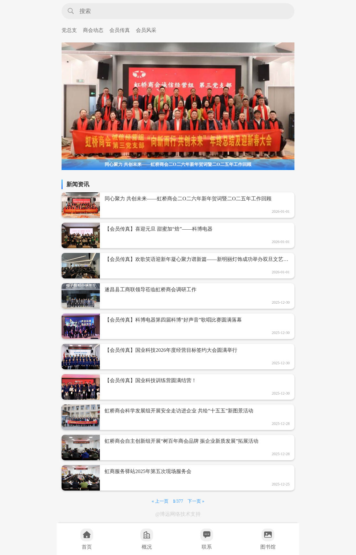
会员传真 (119, 30)
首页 (86, 539)
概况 (146, 539)
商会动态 (93, 30)
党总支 (69, 30)
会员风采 (146, 30)
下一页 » (196, 501)
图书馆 (268, 539)
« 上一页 (160, 501)
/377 (178, 501)
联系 (206, 539)
